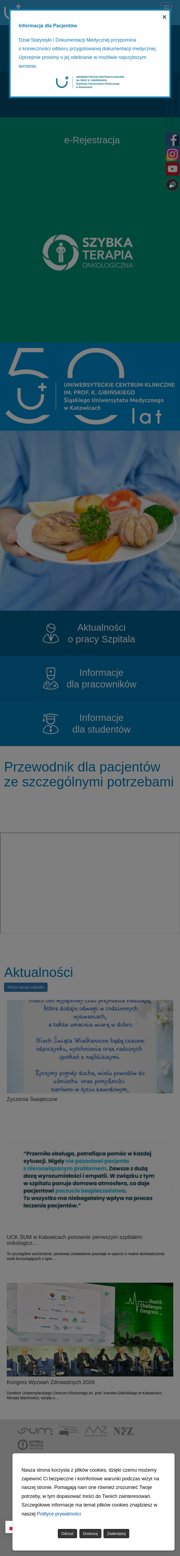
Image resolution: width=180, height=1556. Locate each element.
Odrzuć (67, 1533)
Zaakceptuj (116, 1533)
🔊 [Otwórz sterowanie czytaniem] (172, 184)
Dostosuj (90, 1533)
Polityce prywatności (59, 1514)
